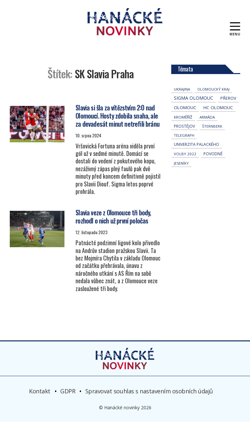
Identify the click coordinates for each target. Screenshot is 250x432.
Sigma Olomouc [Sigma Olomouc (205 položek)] (193, 108)
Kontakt (39, 401)
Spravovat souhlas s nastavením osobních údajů (149, 401)
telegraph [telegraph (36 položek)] (184, 145)
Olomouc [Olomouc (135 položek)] (185, 118)
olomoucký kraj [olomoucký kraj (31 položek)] (213, 99)
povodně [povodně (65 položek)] (213, 164)
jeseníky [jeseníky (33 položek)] (181, 173)
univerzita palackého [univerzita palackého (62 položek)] (196, 154)
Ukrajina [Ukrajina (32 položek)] (182, 99)
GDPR (67, 401)
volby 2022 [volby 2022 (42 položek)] (185, 163)
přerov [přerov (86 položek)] (228, 108)
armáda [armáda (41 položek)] (207, 127)
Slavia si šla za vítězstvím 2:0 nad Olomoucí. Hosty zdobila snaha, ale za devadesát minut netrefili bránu (118, 125)
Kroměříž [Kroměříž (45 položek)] (183, 127)
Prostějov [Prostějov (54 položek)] (184, 136)
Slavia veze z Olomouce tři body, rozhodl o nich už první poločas (113, 226)
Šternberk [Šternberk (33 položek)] (212, 136)
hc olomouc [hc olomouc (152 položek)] (218, 118)
